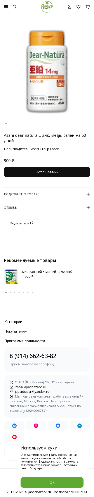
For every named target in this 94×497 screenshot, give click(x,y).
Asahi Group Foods (45, 149)
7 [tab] (32, 292)
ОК (52, 482)
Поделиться (21, 223)
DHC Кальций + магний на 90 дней (47, 272)
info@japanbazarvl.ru (28, 387)
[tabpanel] (47, 72)
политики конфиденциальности (42, 461)
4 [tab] (19, 292)
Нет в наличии (47, 172)
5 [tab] (23, 292)
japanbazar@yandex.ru (29, 391)
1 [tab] (6, 123)
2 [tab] (10, 292)
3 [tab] (15, 292)
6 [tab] (28, 292)
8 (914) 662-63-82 (47, 359)
